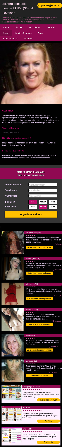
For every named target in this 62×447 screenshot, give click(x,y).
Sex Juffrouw (35, 27)
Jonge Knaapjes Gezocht (50, 5)
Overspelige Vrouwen (48, 400)
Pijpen (6, 33)
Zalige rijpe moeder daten (39, 324)
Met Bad (51, 27)
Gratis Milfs (48, 442)
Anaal (40, 33)
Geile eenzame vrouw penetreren (39, 299)
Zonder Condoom (23, 33)
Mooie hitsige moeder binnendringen (39, 376)
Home (6, 27)
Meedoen (28, 38)
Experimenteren (10, 38)
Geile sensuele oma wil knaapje (39, 350)
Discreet (18, 27)
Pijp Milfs (48, 421)
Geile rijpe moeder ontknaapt (39, 273)
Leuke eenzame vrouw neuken (39, 247)
